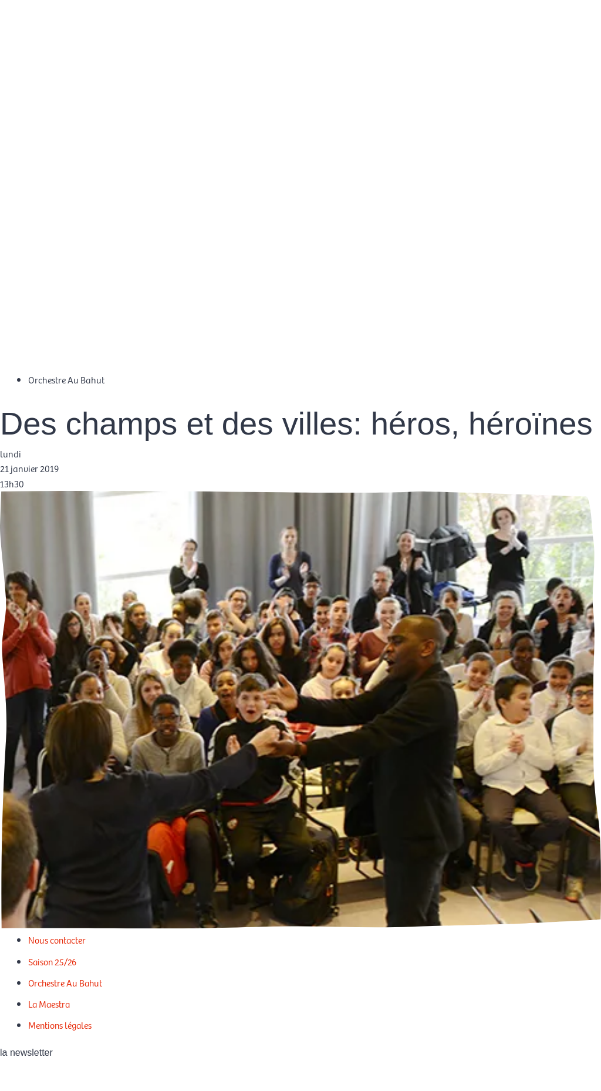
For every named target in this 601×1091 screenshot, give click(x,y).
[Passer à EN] (569, 46)
